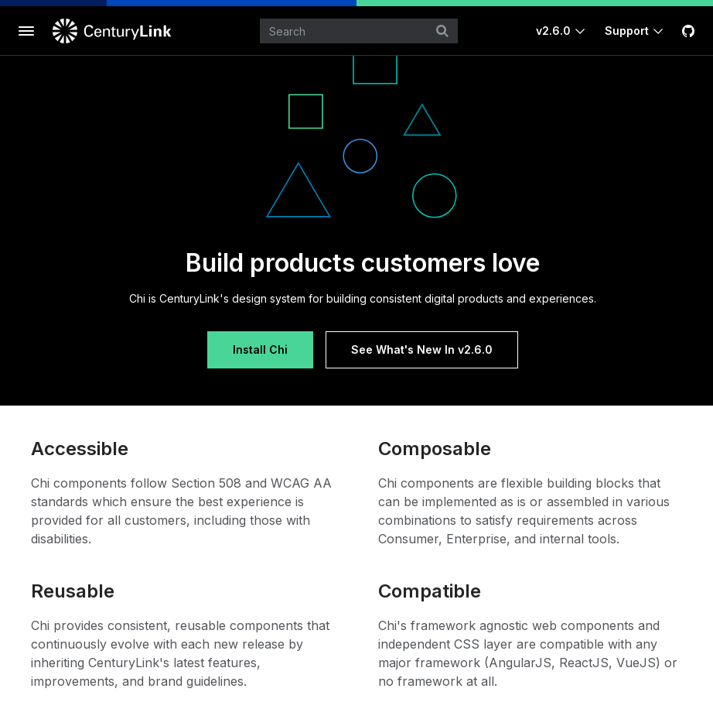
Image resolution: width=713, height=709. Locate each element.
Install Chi (260, 349)
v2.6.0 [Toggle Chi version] (553, 30)
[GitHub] (688, 31)
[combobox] (359, 31)
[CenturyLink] (114, 31)
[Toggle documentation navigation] (26, 31)
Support (627, 30)
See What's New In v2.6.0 (422, 349)
